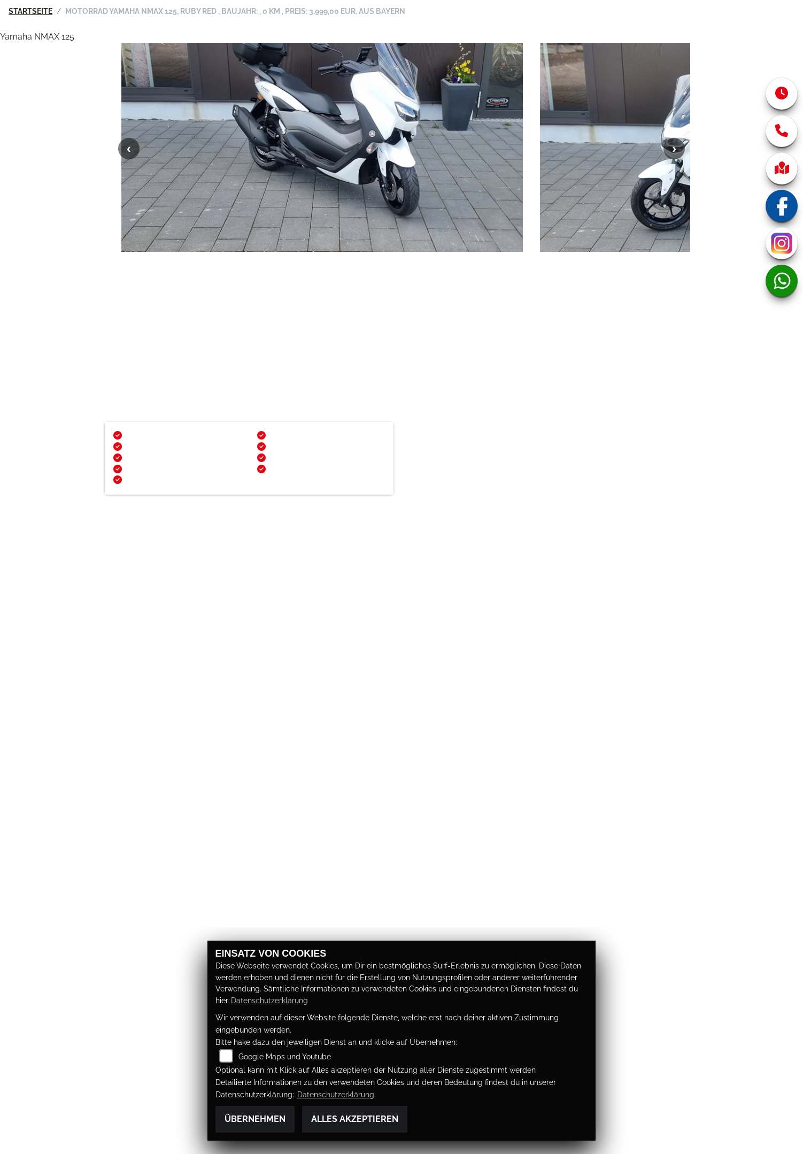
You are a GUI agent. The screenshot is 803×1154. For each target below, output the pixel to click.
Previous (129, 167)
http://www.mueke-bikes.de (164, 610)
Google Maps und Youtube (284, 1056)
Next (674, 167)
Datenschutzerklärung (269, 1000)
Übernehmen (255, 1119)
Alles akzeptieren (354, 1119)
